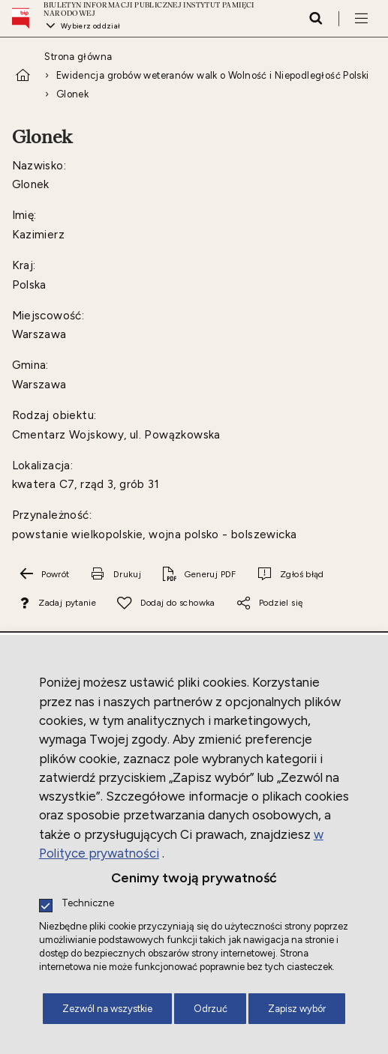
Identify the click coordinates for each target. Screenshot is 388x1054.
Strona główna (78, 56)
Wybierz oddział (91, 26)
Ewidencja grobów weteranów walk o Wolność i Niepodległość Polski (212, 75)
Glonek (72, 94)
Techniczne (88, 904)
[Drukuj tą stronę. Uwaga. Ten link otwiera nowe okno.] (115, 574)
